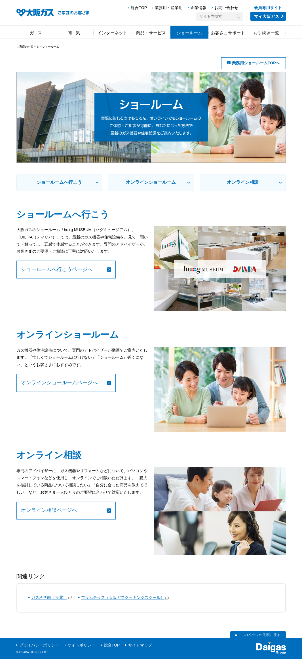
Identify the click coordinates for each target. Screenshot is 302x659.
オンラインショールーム (151, 182)
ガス (37, 32)
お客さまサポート (228, 32)
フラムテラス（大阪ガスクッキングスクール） (122, 597)
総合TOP (139, 7)
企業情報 (198, 7)
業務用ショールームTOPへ (256, 63)
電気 (75, 32)
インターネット (112, 32)
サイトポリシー (81, 645)
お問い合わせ (226, 7)
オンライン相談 (243, 182)
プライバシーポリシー (39, 645)
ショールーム (189, 32)
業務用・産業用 (169, 7)
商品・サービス (151, 32)
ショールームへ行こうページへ (56, 269)
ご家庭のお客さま (27, 46)
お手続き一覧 (266, 32)
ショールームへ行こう (59, 182)
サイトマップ (140, 645)
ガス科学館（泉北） (49, 597)
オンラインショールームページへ (59, 382)
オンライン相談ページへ (49, 510)
